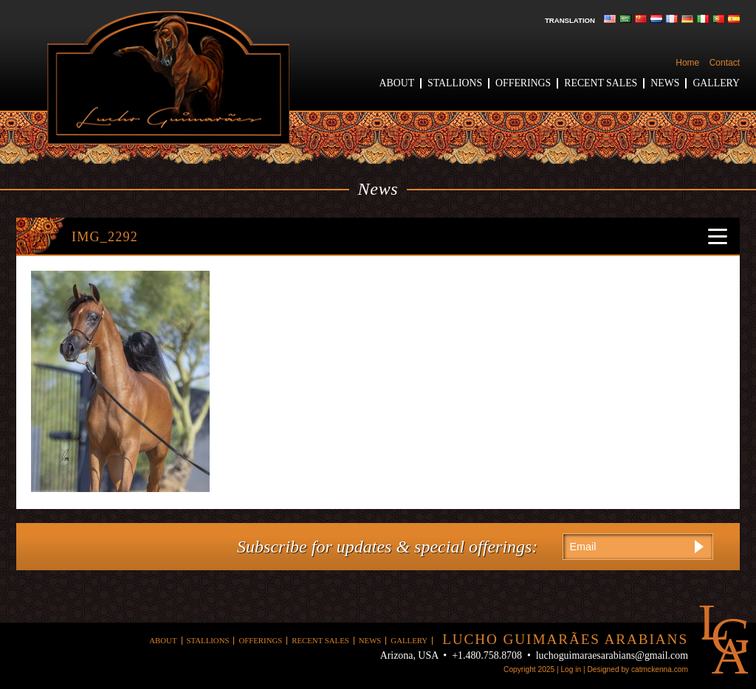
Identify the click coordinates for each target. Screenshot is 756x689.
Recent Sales (600, 83)
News (664, 83)
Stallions (454, 83)
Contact (724, 63)
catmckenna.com (659, 669)
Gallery (716, 83)
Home (687, 63)
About (397, 83)
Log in (570, 669)
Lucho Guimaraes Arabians (168, 78)
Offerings (523, 83)
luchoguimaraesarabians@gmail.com (612, 655)
